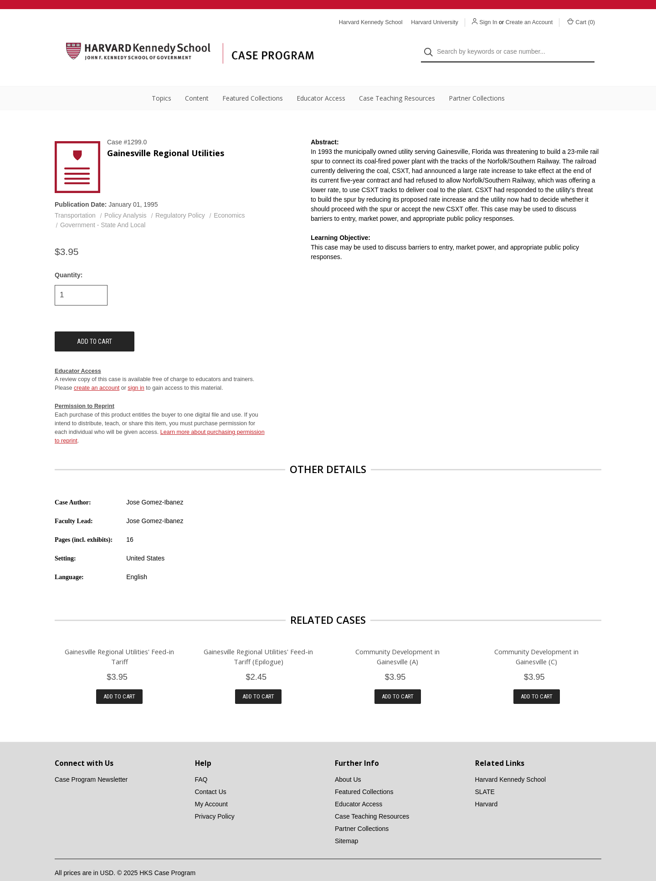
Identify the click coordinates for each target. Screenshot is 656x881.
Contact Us (210, 775)
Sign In (488, 22)
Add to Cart (119, 680)
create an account (96, 372)
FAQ (201, 763)
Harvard (486, 788)
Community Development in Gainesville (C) (536, 640)
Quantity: (68, 258)
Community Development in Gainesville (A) (397, 640)
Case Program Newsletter (91, 763)
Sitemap (346, 825)
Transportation (75, 199)
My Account (211, 788)
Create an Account (529, 22)
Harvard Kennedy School (510, 763)
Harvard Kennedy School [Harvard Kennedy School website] (371, 22)
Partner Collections (477, 82)
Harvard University (434, 22)
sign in (136, 372)
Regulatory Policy (180, 199)
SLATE (485, 775)
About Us (348, 763)
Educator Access (321, 82)
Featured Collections (252, 82)
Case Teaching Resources (397, 82)
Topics (161, 82)
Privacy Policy (215, 800)
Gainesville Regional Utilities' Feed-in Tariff (119, 640)
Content (197, 82)
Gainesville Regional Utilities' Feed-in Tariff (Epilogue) (258, 640)
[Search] (431, 44)
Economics (229, 199)
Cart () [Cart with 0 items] (581, 21)
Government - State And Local (103, 209)
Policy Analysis (125, 199)
